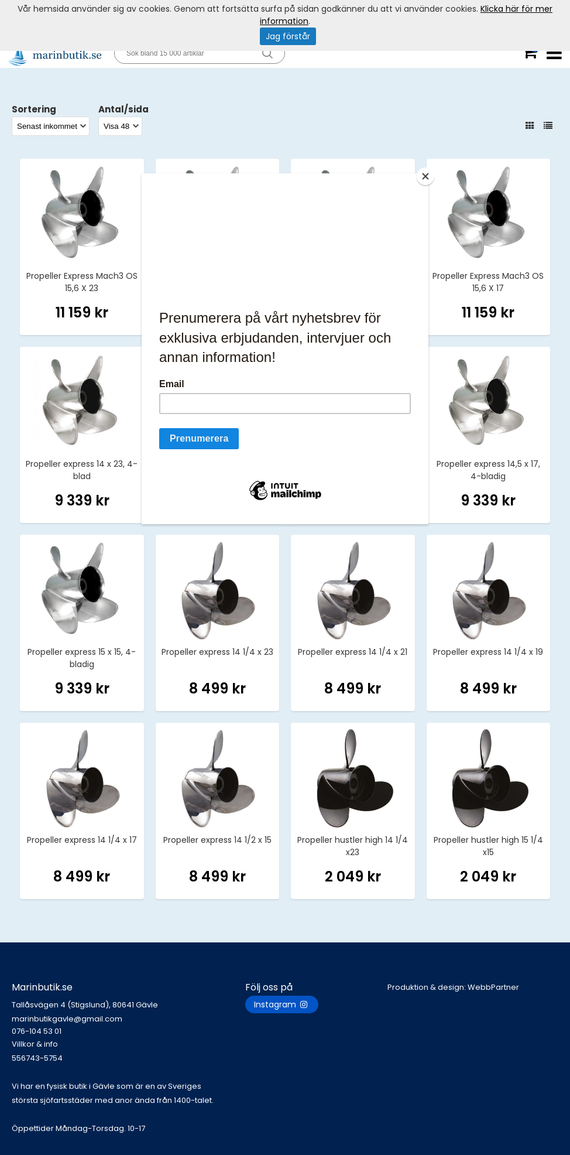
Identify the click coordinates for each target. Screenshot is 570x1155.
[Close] (425, 176)
